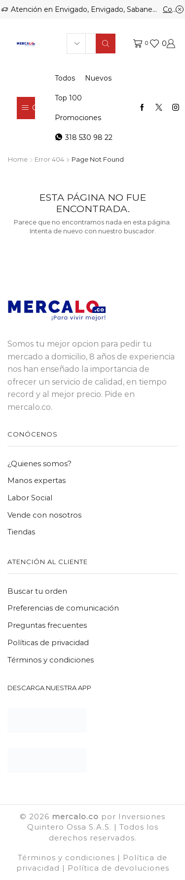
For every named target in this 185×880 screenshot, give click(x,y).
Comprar (173, 9)
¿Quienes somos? (39, 463)
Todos (65, 78)
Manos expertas (36, 480)
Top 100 (68, 97)
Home (18, 159)
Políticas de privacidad (48, 642)
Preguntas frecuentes (47, 625)
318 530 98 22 (83, 137)
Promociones (78, 117)
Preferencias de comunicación (63, 608)
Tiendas (21, 532)
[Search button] (105, 43)
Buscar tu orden (37, 591)
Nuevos (98, 78)
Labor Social (29, 497)
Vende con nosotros (44, 515)
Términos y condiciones (50, 660)
